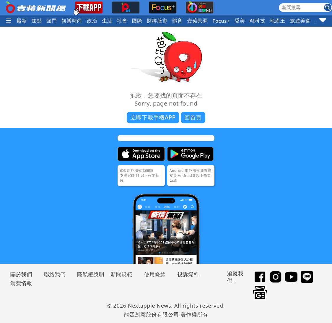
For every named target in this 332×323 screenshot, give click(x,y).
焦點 (37, 20)
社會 (122, 20)
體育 (177, 20)
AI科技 (257, 20)
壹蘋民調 (197, 20)
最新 (22, 20)
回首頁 (192, 117)
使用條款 (155, 274)
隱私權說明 (88, 274)
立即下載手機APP (152, 117)
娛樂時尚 (71, 20)
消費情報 (21, 283)
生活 (107, 20)
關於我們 (21, 274)
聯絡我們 (55, 274)
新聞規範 (121, 274)
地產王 (277, 20)
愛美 (240, 20)
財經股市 (157, 20)
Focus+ (221, 20)
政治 (92, 20)
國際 (137, 20)
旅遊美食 (300, 20)
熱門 (52, 20)
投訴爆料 (188, 274)
